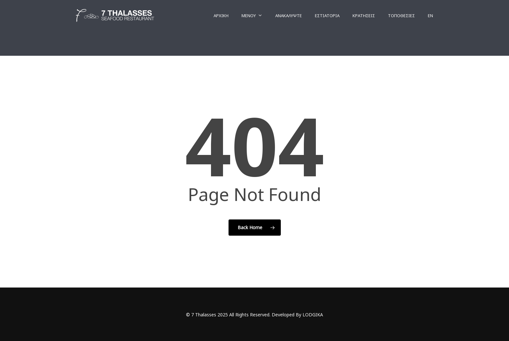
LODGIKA (313, 315)
